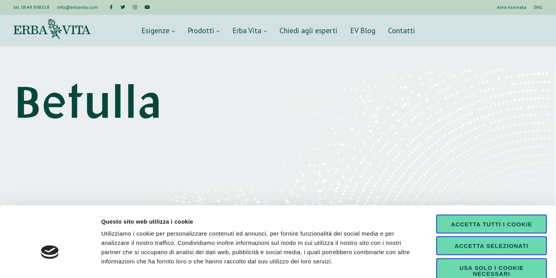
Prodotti (204, 30)
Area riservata (511, 7)
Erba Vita (249, 30)
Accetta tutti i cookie (491, 179)
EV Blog (362, 30)
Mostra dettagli (406, 262)
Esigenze (158, 30)
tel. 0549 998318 (31, 7)
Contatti (401, 30)
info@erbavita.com (77, 7)
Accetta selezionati (491, 201)
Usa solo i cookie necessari (491, 226)
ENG (538, 7)
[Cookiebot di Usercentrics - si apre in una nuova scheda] (50, 263)
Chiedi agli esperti (308, 30)
